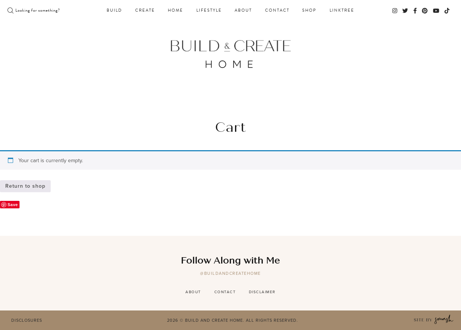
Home (175, 11)
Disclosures (26, 320)
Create (145, 11)
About (243, 11)
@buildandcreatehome (230, 273)
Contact (277, 11)
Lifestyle (209, 11)
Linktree (342, 11)
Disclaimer (262, 292)
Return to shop (25, 186)
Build (114, 11)
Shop (309, 11)
